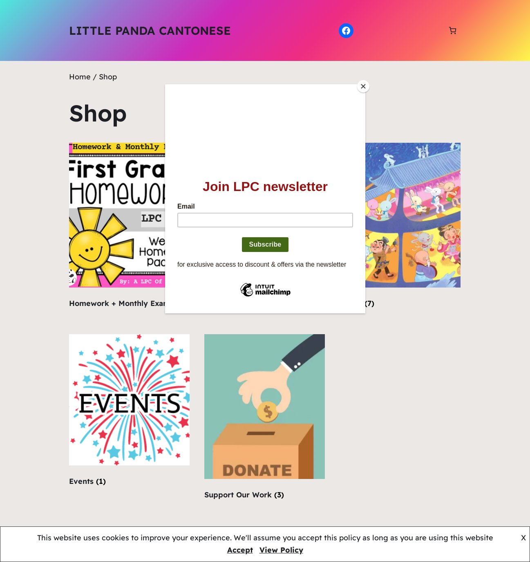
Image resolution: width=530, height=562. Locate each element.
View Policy (281, 550)
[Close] (363, 86)
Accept (240, 550)
